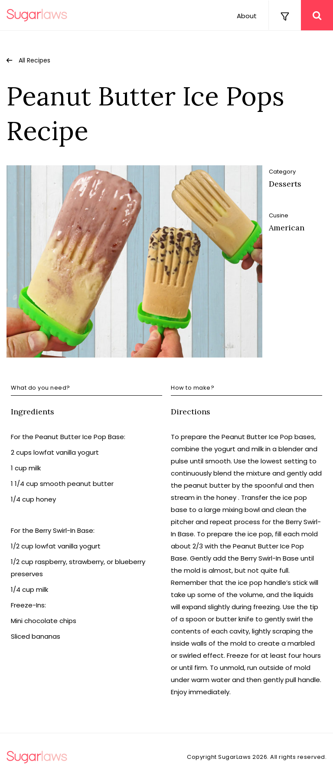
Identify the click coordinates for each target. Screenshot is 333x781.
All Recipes (34, 60)
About (247, 15)
